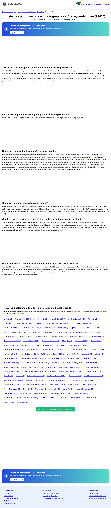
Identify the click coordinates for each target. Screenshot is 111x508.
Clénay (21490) (67, 341)
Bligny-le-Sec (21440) (78, 328)
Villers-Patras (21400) (81, 393)
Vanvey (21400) (68, 389)
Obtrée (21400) (26, 367)
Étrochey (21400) (22, 402)
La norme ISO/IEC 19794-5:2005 (53, 498)
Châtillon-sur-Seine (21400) (51, 341)
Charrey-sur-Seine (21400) (74, 336)
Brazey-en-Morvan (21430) (12, 332)
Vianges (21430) (25, 393)
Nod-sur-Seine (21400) (74, 363)
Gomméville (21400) (97, 349)
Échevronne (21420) (76, 398)
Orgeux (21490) (51, 367)
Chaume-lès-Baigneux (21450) (95, 336)
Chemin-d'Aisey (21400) (31, 341)
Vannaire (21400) (54, 389)
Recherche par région (95, 4)
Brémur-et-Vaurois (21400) (78, 332)
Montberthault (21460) (90, 358)
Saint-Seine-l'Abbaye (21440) (34, 380)
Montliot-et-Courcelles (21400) (13, 363)
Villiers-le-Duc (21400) (30, 398)
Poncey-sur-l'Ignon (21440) (59, 371)
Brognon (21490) (62, 332)
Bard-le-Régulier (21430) (64, 323)
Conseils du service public (51, 493)
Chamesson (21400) (24, 336)
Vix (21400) (64, 398)
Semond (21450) (66, 384)
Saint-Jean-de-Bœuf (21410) (56, 376)
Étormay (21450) (9, 402)
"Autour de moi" (85, 154)
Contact (106, 4)
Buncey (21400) (95, 332)
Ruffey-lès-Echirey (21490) (36, 376)
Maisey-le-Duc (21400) (29, 358)
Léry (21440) (99, 354)
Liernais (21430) (87, 354)
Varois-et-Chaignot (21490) (84, 389)
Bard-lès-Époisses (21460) (83, 323)
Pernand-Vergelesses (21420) (93, 367)
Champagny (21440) (40, 336)
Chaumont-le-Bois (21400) (12, 341)
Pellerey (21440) (75, 367)
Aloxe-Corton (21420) (40, 319)
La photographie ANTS (50, 496)
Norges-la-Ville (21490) (11, 367)
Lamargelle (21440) (73, 354)
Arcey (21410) (8, 323)
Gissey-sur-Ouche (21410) (79, 349)
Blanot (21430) (63, 328)
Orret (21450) (63, 367)
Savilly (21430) (53, 384)
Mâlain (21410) (44, 363)
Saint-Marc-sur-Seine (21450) (94, 376)
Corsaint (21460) (96, 341)
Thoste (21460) (92, 384)
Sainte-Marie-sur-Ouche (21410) (14, 384)
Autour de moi (82, 4)
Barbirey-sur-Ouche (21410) (45, 323)
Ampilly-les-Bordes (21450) (76, 319)
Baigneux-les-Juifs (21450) (24, 323)
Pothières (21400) (76, 371)
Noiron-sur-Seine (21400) (93, 363)
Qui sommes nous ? (10, 503)
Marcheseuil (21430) (59, 358)
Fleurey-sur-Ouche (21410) (77, 345)
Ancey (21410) (92, 319)
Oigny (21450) (38, 367)
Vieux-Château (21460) (40, 393)
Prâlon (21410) (8, 376)
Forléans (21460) (32, 349)
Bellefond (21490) (28, 328)
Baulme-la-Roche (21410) (12, 328)
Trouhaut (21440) (40, 389)
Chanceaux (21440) (56, 336)
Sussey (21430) (79, 384)
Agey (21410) (8, 319)
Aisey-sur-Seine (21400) (23, 319)
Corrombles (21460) (81, 341)
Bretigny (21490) (48, 332)
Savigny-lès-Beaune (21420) (36, 384)
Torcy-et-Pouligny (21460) (12, 389)
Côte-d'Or (40, 12)
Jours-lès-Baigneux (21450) (30, 354)
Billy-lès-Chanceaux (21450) (46, 328)
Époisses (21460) (92, 398)
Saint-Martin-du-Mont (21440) (13, 380)
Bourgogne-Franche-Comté (27, 12)
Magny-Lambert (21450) (11, 358)
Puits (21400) (20, 376)
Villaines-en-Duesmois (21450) (61, 393)
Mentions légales (94, 493)
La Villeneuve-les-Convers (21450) (52, 354)
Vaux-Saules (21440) (10, 393)
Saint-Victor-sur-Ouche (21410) (57, 380)
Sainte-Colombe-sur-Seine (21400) (81, 380)
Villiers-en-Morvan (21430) (12, 398)
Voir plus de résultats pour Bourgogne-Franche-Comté (55, 409)
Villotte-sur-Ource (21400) (49, 398)
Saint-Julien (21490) (75, 376)
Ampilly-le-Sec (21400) (57, 319)
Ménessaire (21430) (58, 363)
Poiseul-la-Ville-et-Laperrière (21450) (35, 371)
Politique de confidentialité (97, 496)
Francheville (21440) (47, 349)
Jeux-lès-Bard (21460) (11, 354)
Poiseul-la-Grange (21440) (12, 371)
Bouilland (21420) (93, 328)
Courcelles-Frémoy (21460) (31, 345)
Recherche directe (9, 493)
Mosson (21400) (31, 363)
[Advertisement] (55, 51)
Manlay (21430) (44, 358)
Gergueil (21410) (62, 349)
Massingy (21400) (74, 358)
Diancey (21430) (48, 345)
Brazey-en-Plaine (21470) (32, 332)
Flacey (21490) (61, 345)
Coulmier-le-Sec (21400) (11, 345)
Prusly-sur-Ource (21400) (93, 371)
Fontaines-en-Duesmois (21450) (14, 349)
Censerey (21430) (9, 336)
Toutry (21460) (27, 389)
